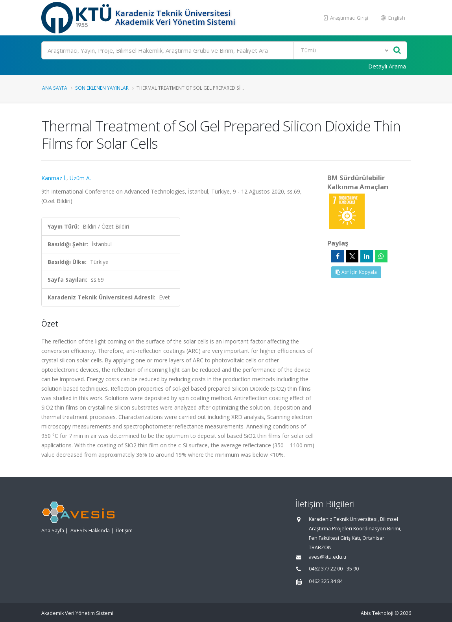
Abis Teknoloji (377, 613)
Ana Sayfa (54, 88)
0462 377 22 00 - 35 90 (334, 568)
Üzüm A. (80, 178)
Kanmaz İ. (53, 178)
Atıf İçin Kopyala (356, 272)
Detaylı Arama (387, 66)
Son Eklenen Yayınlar (102, 88)
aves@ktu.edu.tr (328, 557)
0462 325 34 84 (326, 581)
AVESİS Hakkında (90, 530)
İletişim (124, 530)
